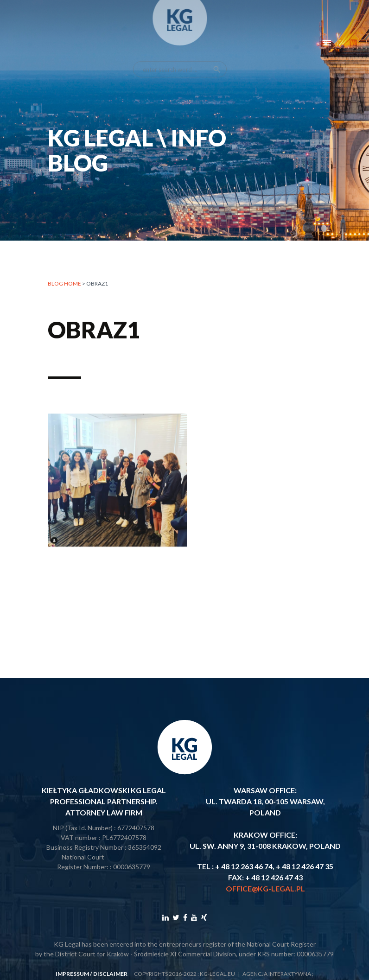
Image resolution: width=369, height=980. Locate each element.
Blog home (64, 283)
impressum (72, 973)
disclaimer (110, 973)
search (217, 61)
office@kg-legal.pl (265, 888)
